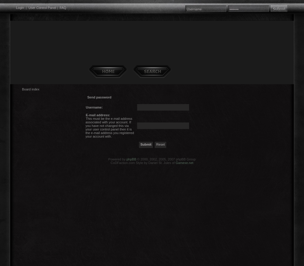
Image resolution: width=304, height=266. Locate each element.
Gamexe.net (184, 163)
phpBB (131, 159)
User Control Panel (42, 7)
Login (20, 7)
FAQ (63, 7)
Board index (30, 89)
